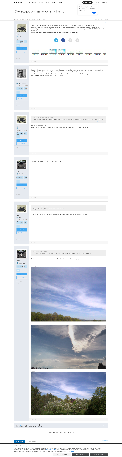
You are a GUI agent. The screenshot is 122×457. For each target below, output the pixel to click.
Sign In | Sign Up (102, 2)
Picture (30, 425)
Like (77, 41)
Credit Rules (105, 440)
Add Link (34, 425)
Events (53, 2)
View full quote (101, 122)
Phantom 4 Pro (40, 19)
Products (41, 2)
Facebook (63, 41)
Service (60, 2)
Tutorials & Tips (32, 2)
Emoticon (40, 425)
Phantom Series (30, 19)
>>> (18, 45)
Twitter (56, 41)
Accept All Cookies (99, 454)
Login (66, 432)
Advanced (105, 425)
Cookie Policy (74, 451)
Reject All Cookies (80, 454)
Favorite (70, 41)
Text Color (21, 425)
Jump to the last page (32, 441)
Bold (17, 425)
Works (47, 2)
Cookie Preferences (51, 449)
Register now (71, 432)
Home (16, 19)
